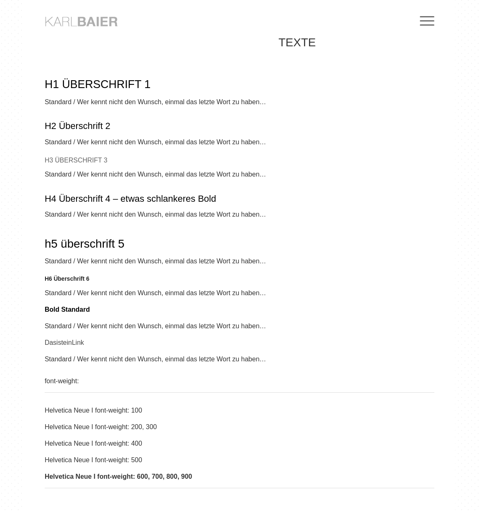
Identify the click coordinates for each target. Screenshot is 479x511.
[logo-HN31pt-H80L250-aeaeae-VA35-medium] (96, 20)
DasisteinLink (64, 342)
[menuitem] (424, 20)
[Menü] (424, 20)
